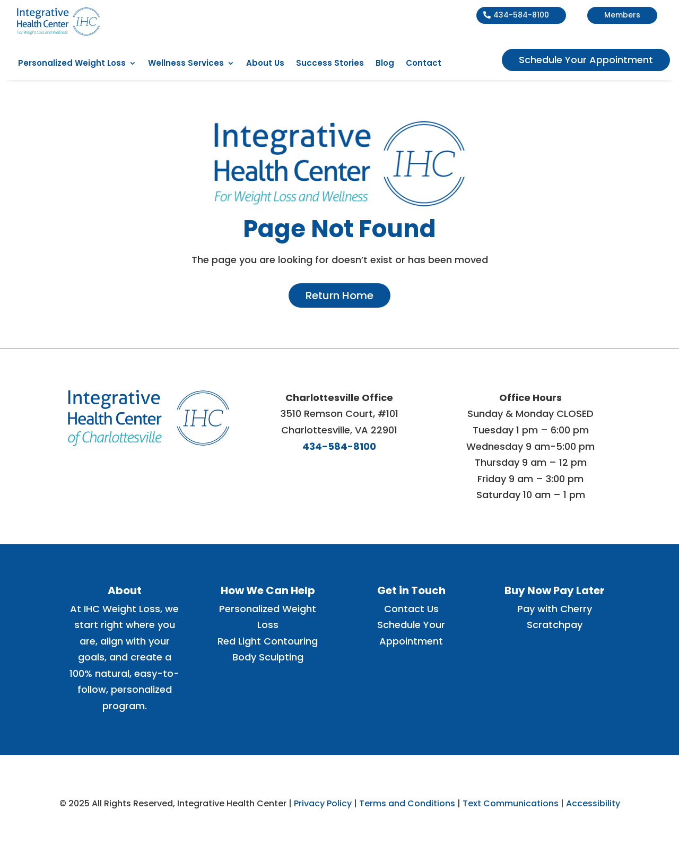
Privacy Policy (323, 803)
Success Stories (330, 63)
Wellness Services (186, 63)
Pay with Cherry (554, 608)
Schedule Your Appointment (586, 59)
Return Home (339, 295)
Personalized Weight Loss (72, 63)
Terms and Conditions (407, 803)
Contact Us (411, 608)
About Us (265, 63)
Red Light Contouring (267, 641)
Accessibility (593, 803)
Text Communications (511, 803)
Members (622, 15)
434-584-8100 (521, 15)
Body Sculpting (267, 657)
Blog (385, 63)
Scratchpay (554, 624)
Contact (423, 63)
